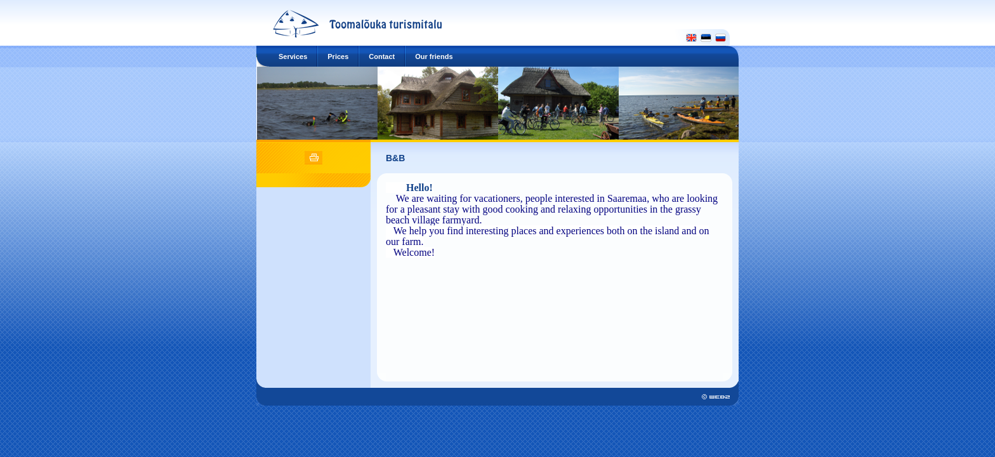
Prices (337, 56)
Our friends (433, 56)
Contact (382, 56)
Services (293, 56)
